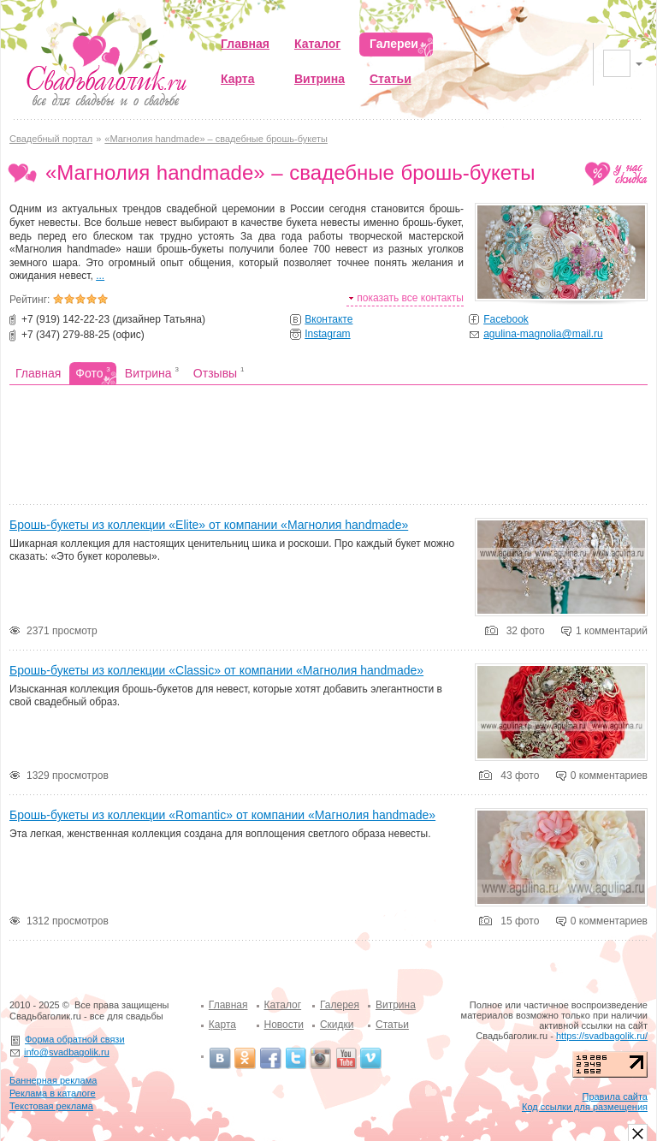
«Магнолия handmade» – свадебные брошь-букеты (216, 139)
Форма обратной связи (75, 1039)
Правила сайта (615, 1096)
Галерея (339, 1005)
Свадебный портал (50, 139)
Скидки (337, 1025)
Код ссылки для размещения (585, 1107)
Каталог (283, 1005)
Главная (228, 1005)
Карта (222, 1025)
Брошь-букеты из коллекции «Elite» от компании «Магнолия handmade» (208, 525)
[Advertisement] (328, 447)
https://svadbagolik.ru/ (602, 1036)
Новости (284, 1025)
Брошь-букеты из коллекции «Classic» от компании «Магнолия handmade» (216, 670)
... (100, 276)
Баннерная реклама (53, 1080)
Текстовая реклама (51, 1106)
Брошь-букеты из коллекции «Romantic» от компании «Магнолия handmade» (222, 815)
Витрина (396, 1005)
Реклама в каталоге (52, 1093)
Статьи (392, 1025)
